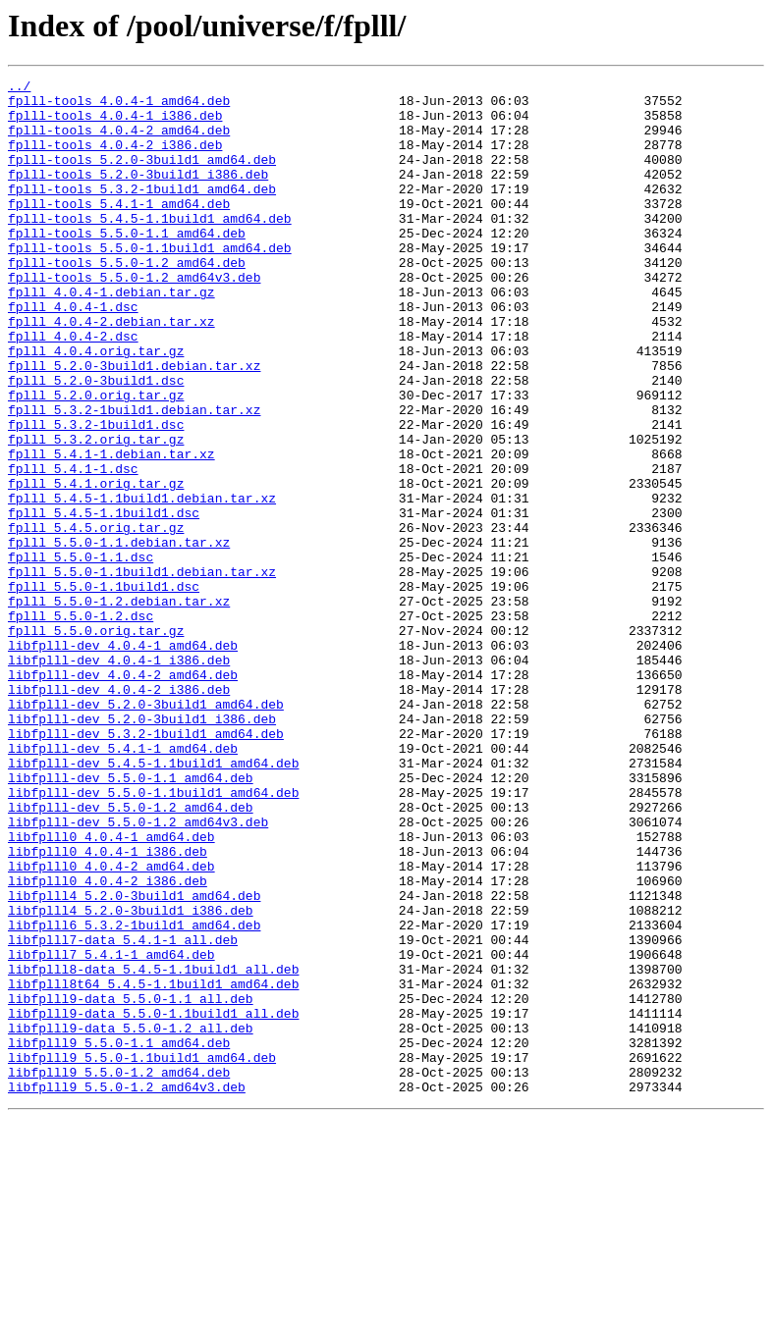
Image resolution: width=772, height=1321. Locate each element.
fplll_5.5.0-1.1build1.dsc (103, 689)
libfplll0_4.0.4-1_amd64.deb (111, 989)
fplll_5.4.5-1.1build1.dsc (103, 600)
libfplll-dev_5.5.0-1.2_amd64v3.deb (138, 971)
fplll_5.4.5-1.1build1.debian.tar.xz (142, 583)
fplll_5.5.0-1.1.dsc (80, 653)
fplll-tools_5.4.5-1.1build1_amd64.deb (150, 247)
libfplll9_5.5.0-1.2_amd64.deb (119, 1272)
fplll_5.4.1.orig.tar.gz (96, 565)
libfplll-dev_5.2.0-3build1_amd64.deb (146, 830)
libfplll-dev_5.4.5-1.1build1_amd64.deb (153, 901)
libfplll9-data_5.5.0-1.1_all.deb (130, 1183)
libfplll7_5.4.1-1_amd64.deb (111, 1130)
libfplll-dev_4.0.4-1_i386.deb (119, 777)
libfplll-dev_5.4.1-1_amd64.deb (123, 883)
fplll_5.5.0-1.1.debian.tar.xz (119, 636)
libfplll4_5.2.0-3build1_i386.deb (130, 1077)
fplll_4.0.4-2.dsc (73, 388)
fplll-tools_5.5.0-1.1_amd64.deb (127, 265)
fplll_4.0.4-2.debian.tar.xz (111, 371)
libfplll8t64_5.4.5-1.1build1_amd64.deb (153, 1166)
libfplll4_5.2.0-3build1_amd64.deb (134, 1060)
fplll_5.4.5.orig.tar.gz (96, 618)
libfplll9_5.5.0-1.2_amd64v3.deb (127, 1289)
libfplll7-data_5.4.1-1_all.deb (123, 1113)
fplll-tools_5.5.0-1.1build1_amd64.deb (150, 282)
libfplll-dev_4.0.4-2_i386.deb (119, 812)
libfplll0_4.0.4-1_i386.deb (107, 1007)
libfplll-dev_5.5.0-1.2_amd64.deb (130, 954)
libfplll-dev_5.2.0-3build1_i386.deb (142, 848)
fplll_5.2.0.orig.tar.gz (96, 459)
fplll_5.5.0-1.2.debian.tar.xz (119, 706)
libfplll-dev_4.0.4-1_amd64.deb (123, 759)
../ (19, 88)
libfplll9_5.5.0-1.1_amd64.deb (119, 1236)
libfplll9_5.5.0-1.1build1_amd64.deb (142, 1254)
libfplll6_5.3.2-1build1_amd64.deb (134, 1095)
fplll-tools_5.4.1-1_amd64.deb (119, 229)
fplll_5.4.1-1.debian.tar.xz (111, 530)
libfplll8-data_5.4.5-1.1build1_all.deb (153, 1148)
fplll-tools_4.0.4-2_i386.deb (115, 159)
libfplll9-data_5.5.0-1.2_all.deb (130, 1219)
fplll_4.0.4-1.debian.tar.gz (111, 335)
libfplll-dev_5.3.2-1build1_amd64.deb (146, 865)
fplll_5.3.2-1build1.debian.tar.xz (134, 477)
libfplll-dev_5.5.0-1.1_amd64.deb (130, 918)
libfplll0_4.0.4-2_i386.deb (107, 1042)
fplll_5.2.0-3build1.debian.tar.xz (134, 424)
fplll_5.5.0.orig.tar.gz (96, 742)
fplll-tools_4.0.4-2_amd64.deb (119, 141)
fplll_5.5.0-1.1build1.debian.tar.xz (142, 671)
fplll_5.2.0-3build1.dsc (96, 441)
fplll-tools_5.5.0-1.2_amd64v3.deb (134, 318)
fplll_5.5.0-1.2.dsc (80, 724)
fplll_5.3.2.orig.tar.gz (96, 512)
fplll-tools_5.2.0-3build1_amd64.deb (142, 176)
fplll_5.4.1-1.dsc (73, 547)
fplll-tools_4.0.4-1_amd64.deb (119, 106)
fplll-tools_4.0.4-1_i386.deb (115, 123)
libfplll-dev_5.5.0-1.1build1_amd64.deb (153, 936)
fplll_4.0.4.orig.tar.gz (96, 406)
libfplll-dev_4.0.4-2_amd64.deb (123, 795)
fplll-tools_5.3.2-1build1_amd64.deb (142, 212)
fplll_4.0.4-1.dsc (73, 353)
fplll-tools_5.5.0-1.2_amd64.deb (127, 300)
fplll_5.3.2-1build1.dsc (96, 494)
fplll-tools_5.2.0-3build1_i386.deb (138, 194)
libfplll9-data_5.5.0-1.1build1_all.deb (153, 1201)
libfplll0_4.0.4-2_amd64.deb (111, 1024)
